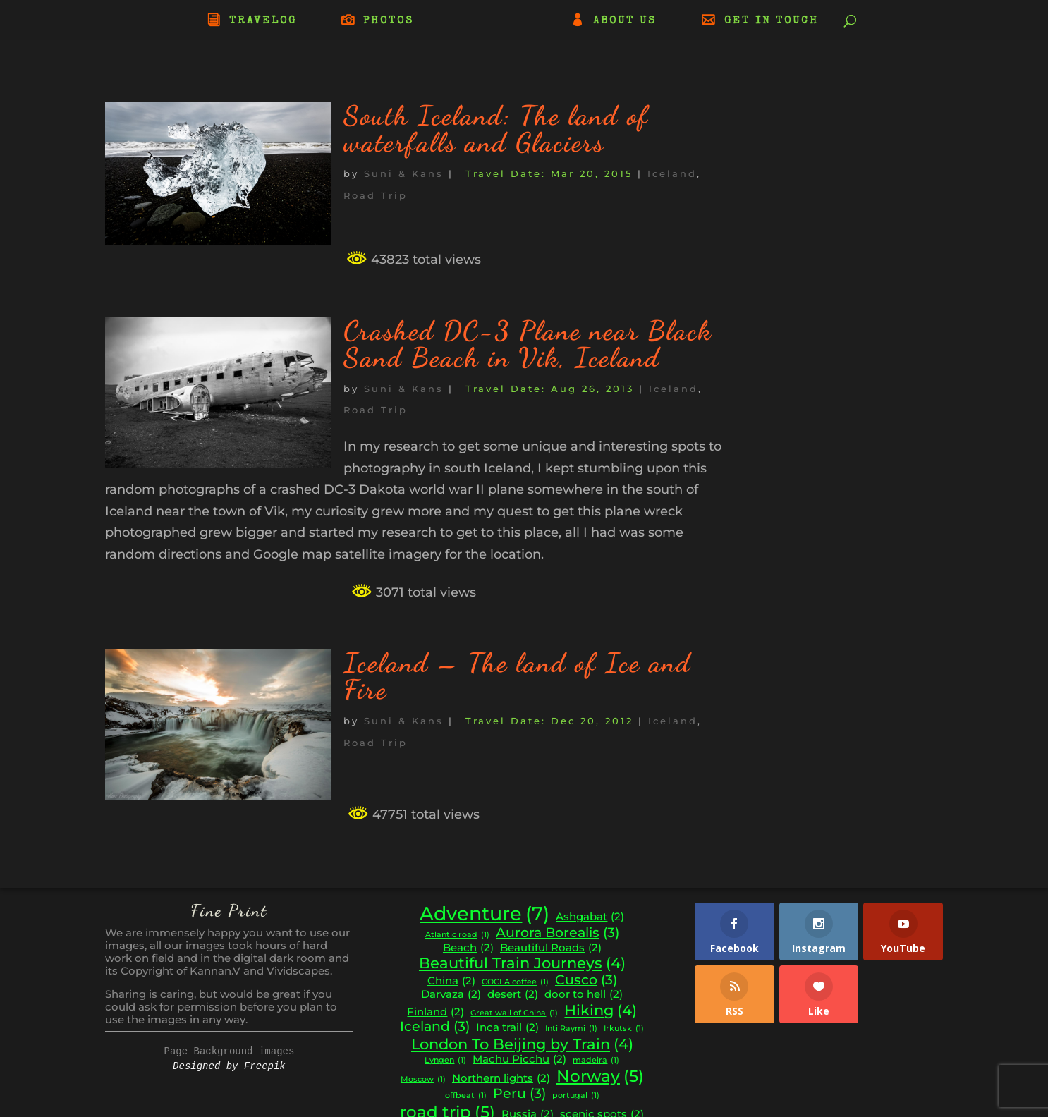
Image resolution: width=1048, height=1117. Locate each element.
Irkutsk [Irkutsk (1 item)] (624, 1029)
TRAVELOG (263, 21)
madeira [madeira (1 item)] (596, 1061)
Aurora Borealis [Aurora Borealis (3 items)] (557, 933)
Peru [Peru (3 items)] (519, 1093)
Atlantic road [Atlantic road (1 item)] (457, 935)
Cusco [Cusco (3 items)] (586, 980)
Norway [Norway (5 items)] (600, 1076)
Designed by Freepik (229, 1066)
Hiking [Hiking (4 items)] (600, 1010)
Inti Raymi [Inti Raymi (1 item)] (571, 1029)
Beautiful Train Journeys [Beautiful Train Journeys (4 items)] (522, 963)
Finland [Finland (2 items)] (435, 1012)
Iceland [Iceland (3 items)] (435, 1026)
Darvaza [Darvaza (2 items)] (451, 994)
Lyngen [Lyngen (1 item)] (445, 1061)
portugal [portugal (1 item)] (575, 1096)
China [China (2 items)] (451, 981)
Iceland (672, 173)
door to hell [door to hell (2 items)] (583, 994)
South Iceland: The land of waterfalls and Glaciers (496, 129)
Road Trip (375, 195)
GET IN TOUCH (771, 21)
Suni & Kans (404, 173)
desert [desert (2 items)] (512, 994)
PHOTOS (388, 21)
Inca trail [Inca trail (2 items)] (507, 1027)
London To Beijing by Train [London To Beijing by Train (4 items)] (522, 1044)
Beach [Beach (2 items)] (468, 948)
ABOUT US (625, 21)
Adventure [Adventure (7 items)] (484, 914)
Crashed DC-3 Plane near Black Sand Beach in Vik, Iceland (527, 344)
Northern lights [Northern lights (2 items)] (501, 1078)
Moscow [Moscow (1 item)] (423, 1080)
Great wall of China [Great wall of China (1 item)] (514, 1013)
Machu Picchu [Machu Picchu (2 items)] (519, 1059)
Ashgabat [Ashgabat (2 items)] (590, 917)
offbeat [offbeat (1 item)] (466, 1096)
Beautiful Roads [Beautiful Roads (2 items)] (551, 948)
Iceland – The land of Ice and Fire (517, 676)
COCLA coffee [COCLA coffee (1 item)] (515, 982)
